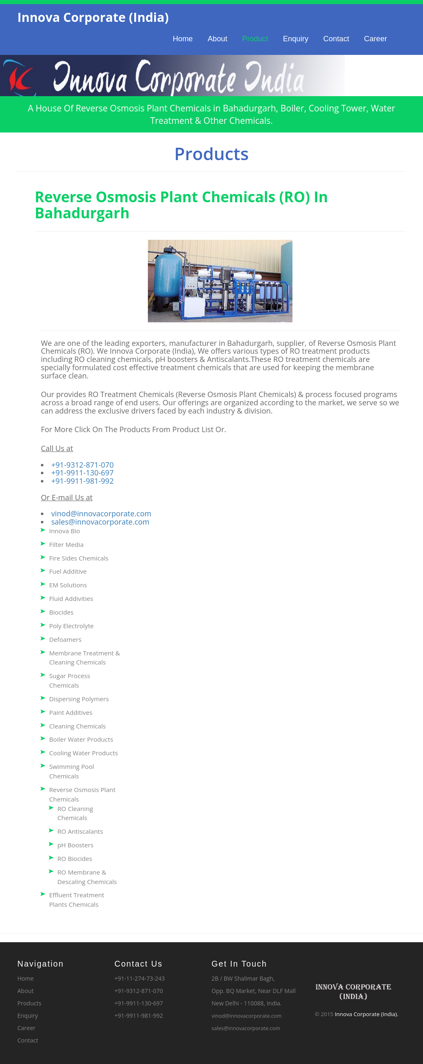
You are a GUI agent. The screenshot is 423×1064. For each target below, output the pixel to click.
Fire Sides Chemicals (79, 558)
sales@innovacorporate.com (100, 522)
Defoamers (65, 639)
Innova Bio (64, 531)
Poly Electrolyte (71, 626)
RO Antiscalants (80, 831)
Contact (336, 39)
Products (29, 1003)
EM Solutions (68, 585)
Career (375, 39)
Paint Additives (71, 712)
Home (183, 39)
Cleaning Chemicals (77, 726)
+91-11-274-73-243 (139, 978)
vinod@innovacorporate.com (101, 513)
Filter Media (66, 544)
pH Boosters (75, 845)
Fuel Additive (68, 571)
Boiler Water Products (81, 739)
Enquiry (296, 39)
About (218, 39)
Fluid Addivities (71, 598)
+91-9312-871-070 (82, 465)
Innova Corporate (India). (366, 1014)
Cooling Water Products (83, 753)
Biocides (61, 612)
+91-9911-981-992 (82, 481)
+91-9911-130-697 (82, 473)
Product (255, 39)
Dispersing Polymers (79, 699)
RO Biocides (74, 858)
